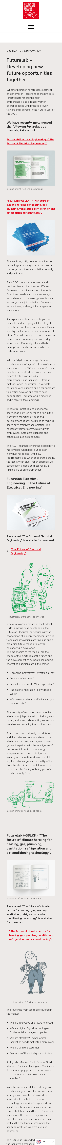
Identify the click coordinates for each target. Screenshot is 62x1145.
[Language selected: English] (45, 1142)
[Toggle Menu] (31, 27)
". (31, 935)
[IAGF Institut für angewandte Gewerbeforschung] (31, 10)
